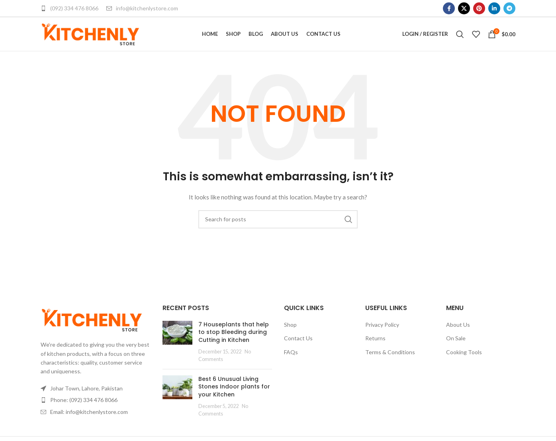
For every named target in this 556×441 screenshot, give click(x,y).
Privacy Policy (382, 331)
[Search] (460, 38)
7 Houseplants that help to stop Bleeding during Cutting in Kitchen (233, 339)
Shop (290, 331)
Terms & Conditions (390, 359)
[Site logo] (90, 37)
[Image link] (92, 326)
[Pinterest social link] (479, 8)
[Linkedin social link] (494, 8)
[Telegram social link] (509, 8)
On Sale (456, 345)
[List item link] (96, 407)
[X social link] (464, 8)
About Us (458, 331)
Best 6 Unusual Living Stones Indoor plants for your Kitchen (234, 394)
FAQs (291, 359)
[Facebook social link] (449, 8)
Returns (375, 345)
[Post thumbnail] (177, 349)
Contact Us (298, 345)
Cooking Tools (464, 359)
